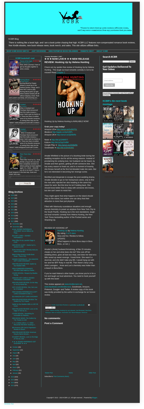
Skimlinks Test (9, 404)
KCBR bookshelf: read (25, 58)
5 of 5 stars (71, 233)
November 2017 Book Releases (71, 312)
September (16, 350)
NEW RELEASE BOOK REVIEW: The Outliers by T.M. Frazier (24, 300)
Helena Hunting (77, 231)
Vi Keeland (23, 106)
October (15, 347)
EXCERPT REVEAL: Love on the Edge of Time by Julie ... (25, 338)
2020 (13, 212)
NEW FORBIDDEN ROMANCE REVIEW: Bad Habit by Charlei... (23, 269)
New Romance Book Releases (63, 51)
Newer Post (49, 373)
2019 (13, 215)
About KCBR (102, 51)
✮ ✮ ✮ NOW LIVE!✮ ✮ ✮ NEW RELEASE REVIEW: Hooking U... (24, 324)
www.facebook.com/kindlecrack (57, 287)
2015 (13, 380)
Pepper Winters (25, 81)
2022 (13, 207)
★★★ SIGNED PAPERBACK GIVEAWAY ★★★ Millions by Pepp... (22, 231)
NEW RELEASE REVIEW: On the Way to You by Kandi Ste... (25, 283)
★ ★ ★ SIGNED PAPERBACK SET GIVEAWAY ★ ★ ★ (24, 342)
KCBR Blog (13, 39)
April (14, 364)
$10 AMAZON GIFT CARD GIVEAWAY (25, 296)
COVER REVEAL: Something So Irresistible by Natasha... (23, 314)
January (15, 373)
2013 (13, 385)
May (14, 361)
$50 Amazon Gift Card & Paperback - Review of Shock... (24, 328)
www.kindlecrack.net (73, 284)
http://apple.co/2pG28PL (62, 132)
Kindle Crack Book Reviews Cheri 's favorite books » (120, 177)
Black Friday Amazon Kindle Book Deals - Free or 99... (23, 255)
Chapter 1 (61, 72)
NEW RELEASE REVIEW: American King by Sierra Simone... (24, 333)
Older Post (92, 373)
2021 (13, 210)
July (14, 356)
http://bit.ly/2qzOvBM (60, 142)
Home (71, 373)
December (16, 224)
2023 (13, 204)
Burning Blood (24, 80)
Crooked (23, 104)
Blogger (94, 397)
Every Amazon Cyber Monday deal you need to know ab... (25, 250)
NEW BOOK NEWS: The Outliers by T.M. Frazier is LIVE (24, 319)
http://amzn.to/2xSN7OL (67, 129)
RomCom (84, 312)
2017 (13, 221)
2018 (13, 218)
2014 (13, 382)
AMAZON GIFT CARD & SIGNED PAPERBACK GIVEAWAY (23, 279)
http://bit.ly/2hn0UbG (65, 148)
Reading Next (87, 51)
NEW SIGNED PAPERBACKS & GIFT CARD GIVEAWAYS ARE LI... (24, 293)
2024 (13, 201)
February (15, 370)
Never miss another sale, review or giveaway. (118, 76)
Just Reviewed (39, 51)
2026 (13, 195)
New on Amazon (56, 312)
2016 (13, 377)
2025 (13, 198)
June (14, 359)
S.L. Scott (23, 158)
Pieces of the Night (26, 61)
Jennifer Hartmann (25, 62)
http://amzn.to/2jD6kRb (66, 135)
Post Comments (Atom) (61, 376)
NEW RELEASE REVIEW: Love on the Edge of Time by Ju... (25, 310)
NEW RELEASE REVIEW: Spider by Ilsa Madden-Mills (24, 265)
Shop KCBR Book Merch (18, 51)
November (16, 227)
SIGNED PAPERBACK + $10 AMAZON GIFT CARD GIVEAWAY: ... (25, 260)
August (14, 353)
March (14, 367)
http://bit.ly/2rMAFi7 (60, 140)
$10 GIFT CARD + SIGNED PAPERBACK (21, 236)
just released (71, 310)
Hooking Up (62, 231)
